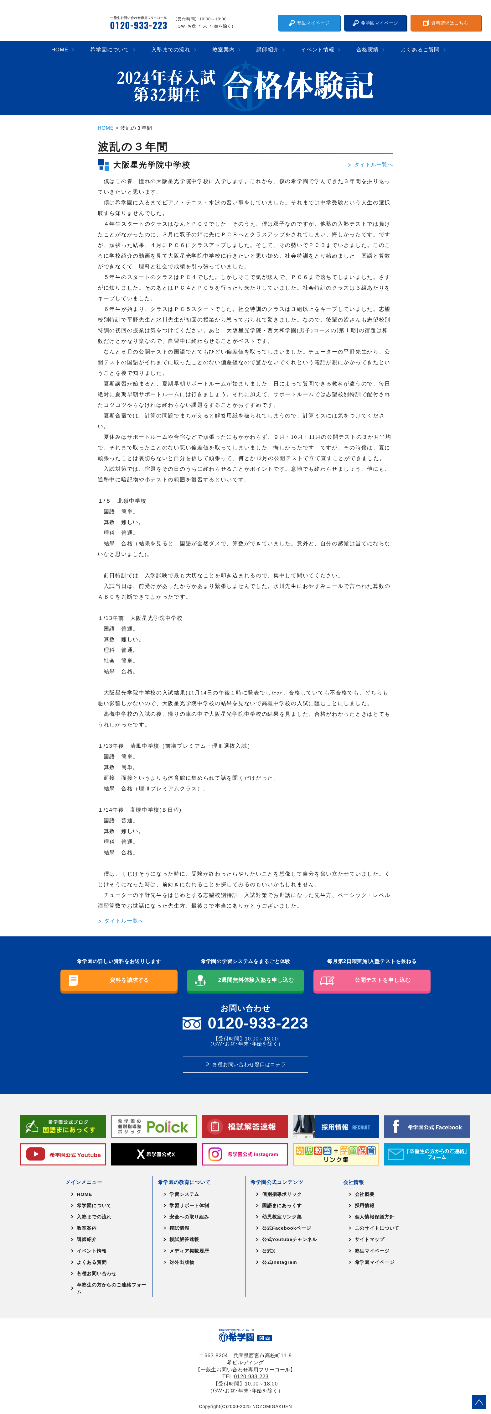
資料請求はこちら (445, 23)
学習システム (184, 1194)
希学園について (109, 49)
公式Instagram (279, 1262)
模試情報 (179, 1228)
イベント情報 (317, 49)
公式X (269, 1251)
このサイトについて (377, 1228)
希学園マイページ (375, 23)
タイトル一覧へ (370, 165)
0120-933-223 (251, 1376)
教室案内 (223, 49)
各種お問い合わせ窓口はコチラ (249, 1064)
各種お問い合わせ (96, 1273)
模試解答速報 (184, 1239)
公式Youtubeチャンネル (289, 1239)
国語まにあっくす (282, 1205)
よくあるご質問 (420, 49)
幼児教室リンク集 (282, 1216)
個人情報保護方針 (375, 1216)
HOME (59, 49)
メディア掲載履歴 (189, 1251)
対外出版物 (181, 1262)
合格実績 (367, 49)
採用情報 (365, 1205)
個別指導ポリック (282, 1194)
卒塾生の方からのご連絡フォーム (111, 1288)
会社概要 (365, 1194)
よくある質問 (91, 1262)
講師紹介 (267, 49)
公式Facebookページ (286, 1228)
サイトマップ (370, 1239)
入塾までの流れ (170, 49)
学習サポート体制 (189, 1205)
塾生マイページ (309, 23)
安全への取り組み (189, 1216)
